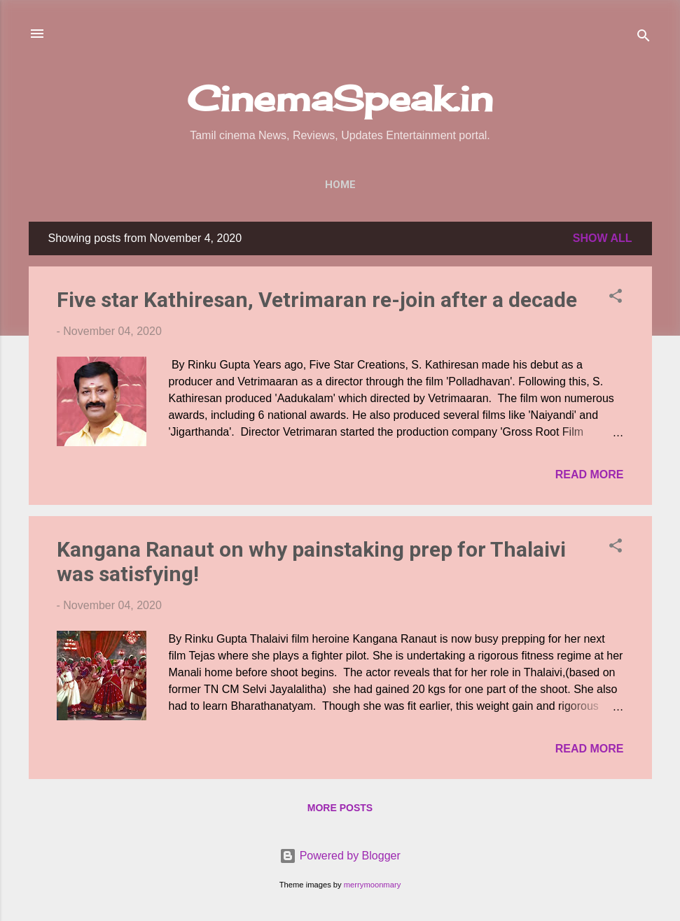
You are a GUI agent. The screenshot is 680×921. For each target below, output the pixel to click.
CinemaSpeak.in (340, 98)
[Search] (643, 38)
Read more (589, 474)
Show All (602, 238)
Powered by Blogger (340, 856)
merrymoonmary (372, 884)
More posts (340, 807)
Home (340, 184)
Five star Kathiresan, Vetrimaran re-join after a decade (317, 299)
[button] (615, 298)
